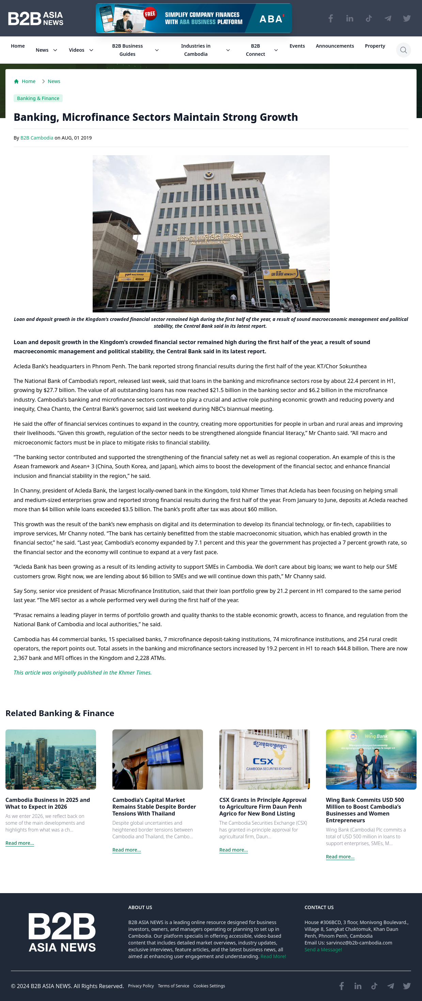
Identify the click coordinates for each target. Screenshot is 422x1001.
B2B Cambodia (37, 138)
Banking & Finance (38, 98)
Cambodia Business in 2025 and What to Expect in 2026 (47, 803)
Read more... (19, 843)
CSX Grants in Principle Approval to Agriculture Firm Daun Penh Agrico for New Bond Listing (263, 806)
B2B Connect (262, 50)
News (47, 50)
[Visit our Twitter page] (407, 18)
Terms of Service (173, 986)
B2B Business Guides (135, 50)
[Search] (403, 50)
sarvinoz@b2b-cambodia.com (359, 942)
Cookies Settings (209, 986)
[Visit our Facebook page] (331, 18)
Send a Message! (323, 949)
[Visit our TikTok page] (369, 18)
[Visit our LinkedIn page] (350, 18)
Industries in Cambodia (206, 50)
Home (18, 46)
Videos (81, 50)
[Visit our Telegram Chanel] (388, 18)
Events (297, 46)
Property (375, 46)
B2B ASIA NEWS (51, 986)
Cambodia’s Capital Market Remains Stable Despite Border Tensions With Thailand (154, 806)
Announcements (335, 46)
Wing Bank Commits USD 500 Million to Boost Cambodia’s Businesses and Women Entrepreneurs (365, 810)
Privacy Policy (141, 986)
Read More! (273, 956)
